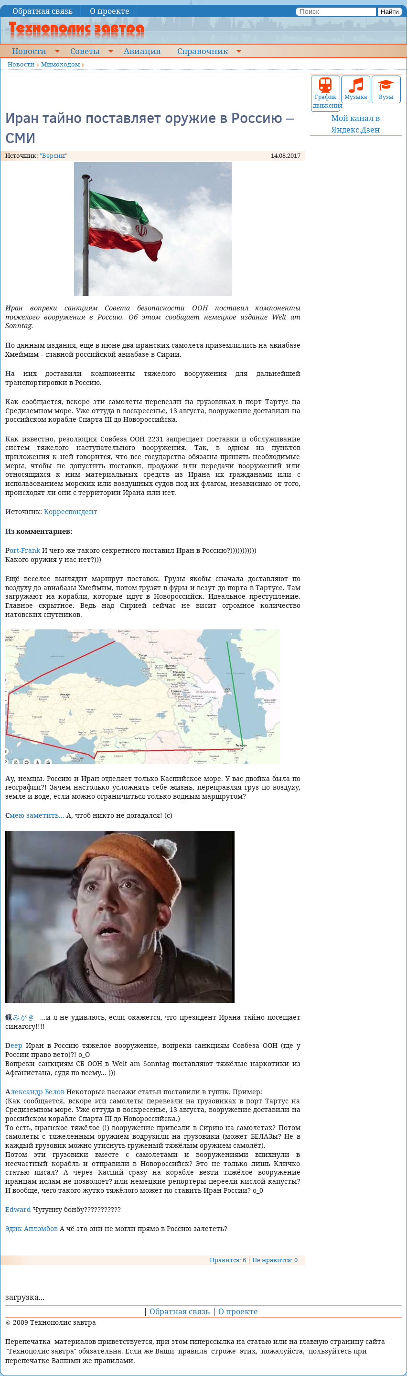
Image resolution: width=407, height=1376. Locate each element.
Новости (29, 50)
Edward (18, 1209)
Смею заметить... (34, 815)
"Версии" (53, 155)
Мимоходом (60, 64)
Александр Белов (34, 1091)
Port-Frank (22, 550)
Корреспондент (70, 511)
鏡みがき (20, 1017)
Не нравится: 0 (275, 1259)
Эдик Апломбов (31, 1228)
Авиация (142, 50)
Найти (390, 11)
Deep (13, 1045)
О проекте (109, 11)
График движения (325, 93)
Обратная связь (42, 11)
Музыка (355, 89)
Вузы (386, 89)
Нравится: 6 (228, 1259)
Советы (85, 50)
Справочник (202, 50)
